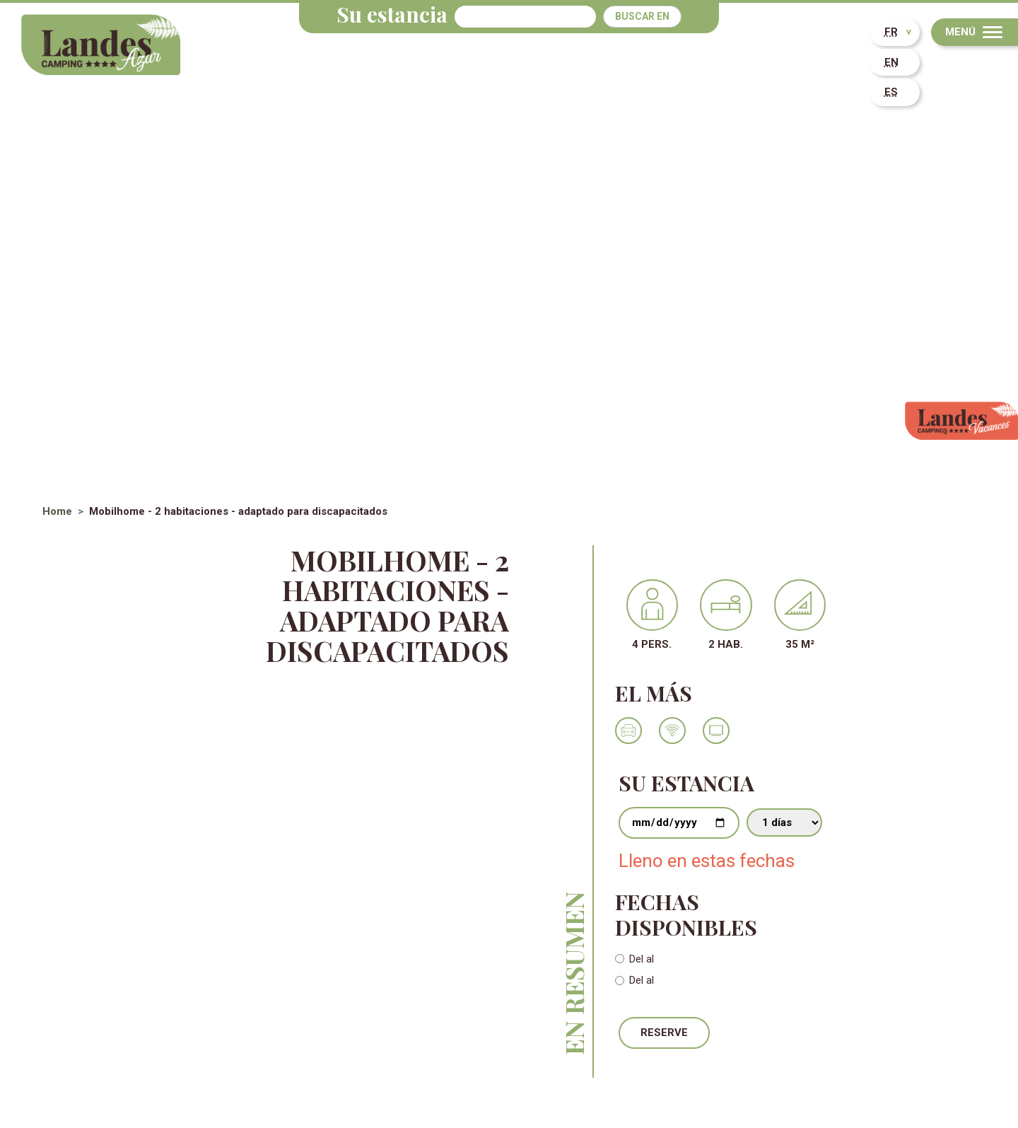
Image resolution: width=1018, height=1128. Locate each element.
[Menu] (974, 32)
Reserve (664, 1032)
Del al (641, 959)
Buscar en (642, 16)
